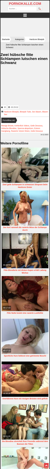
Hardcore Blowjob (11, 112)
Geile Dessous (36, 126)
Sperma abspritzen (25, 128)
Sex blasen (36, 112)
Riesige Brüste (7, 126)
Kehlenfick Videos (22, 126)
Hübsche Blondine (9, 128)
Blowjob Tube (25, 112)
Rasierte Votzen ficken (20, 131)
